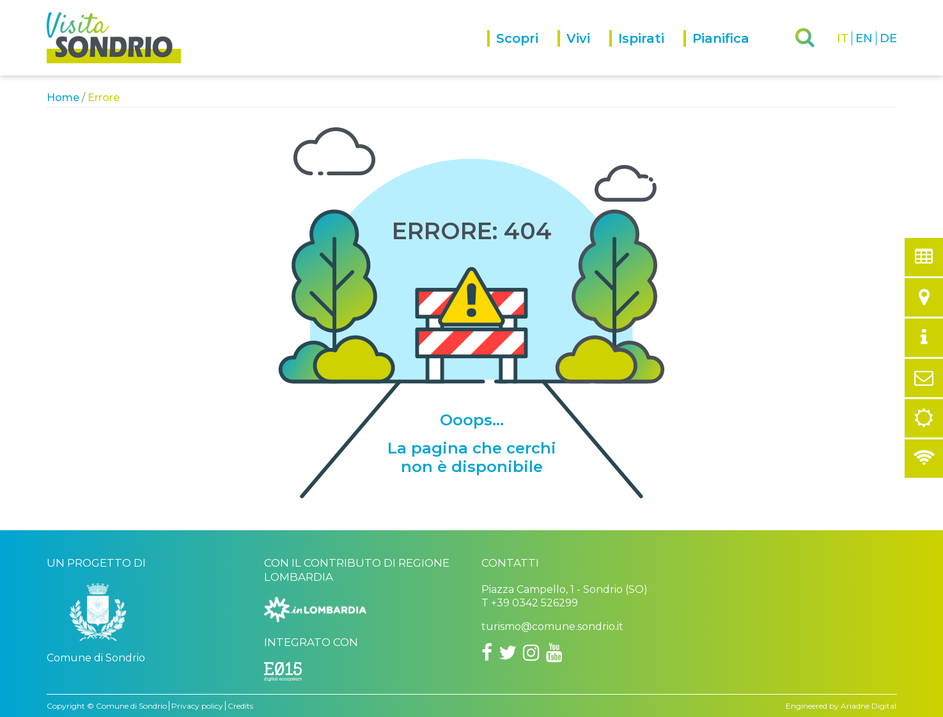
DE (888, 38)
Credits (240, 706)
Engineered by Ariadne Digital (841, 706)
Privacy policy (197, 706)
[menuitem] (522, 52)
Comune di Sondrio (131, 706)
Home (63, 97)
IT (842, 38)
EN (864, 38)
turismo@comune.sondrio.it (552, 626)
